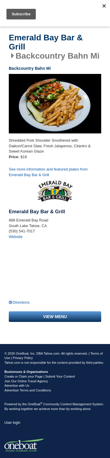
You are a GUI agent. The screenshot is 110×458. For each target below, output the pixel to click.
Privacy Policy (23, 358)
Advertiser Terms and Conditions (27, 390)
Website (16, 236)
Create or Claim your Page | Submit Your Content (39, 376)
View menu (55, 316)
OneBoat (35, 404)
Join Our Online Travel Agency (26, 381)
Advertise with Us (16, 385)
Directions (21, 302)
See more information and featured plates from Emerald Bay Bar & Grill (48, 172)
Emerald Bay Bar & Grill (46, 42)
